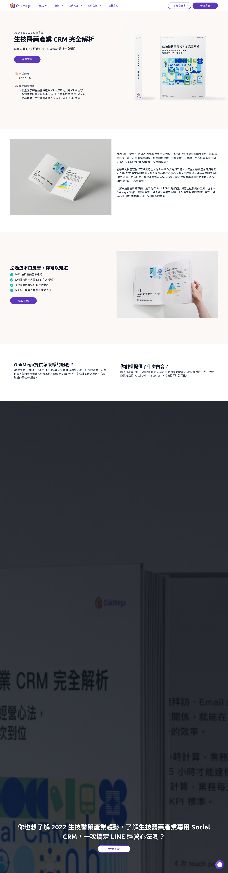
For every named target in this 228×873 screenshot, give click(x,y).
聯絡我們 (205, 5)
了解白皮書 (179, 5)
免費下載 (27, 59)
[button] (42, 5)
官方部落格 (154, 371)
